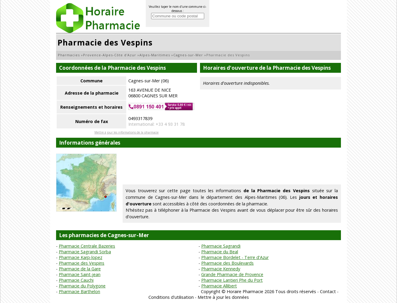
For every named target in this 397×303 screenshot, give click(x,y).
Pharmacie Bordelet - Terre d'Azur (235, 257)
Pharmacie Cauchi (76, 280)
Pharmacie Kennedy (220, 269)
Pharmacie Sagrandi (220, 246)
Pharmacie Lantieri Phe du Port (232, 280)
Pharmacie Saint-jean (79, 274)
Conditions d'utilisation (171, 297)
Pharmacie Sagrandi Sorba (85, 251)
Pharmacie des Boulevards (227, 263)
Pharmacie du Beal (219, 251)
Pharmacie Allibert (219, 286)
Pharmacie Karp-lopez (80, 257)
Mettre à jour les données (223, 297)
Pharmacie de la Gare (80, 269)
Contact (328, 291)
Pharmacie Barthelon (79, 291)
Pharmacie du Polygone (82, 286)
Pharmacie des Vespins (81, 263)
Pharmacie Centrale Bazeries (87, 246)
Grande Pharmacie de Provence (232, 274)
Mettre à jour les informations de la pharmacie (126, 132)
